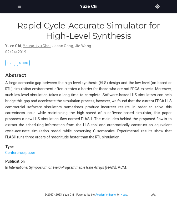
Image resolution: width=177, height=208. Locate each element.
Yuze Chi (88, 6)
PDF (10, 63)
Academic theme (105, 194)
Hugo (123, 194)
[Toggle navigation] (19, 6)
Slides (23, 63)
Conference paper (20, 153)
